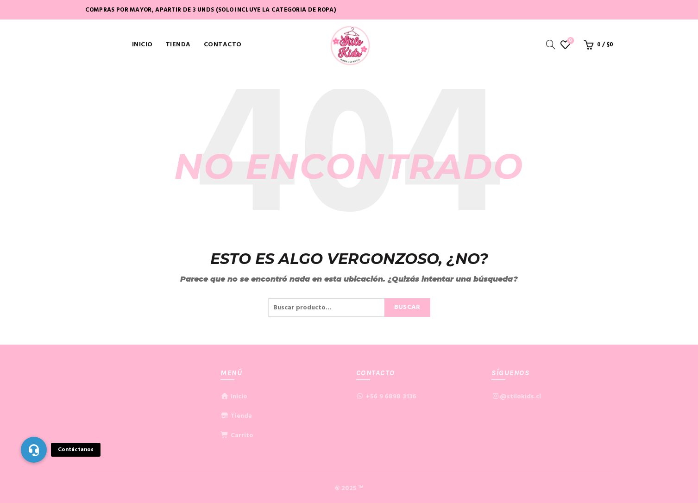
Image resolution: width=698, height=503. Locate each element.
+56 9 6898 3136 (391, 396)
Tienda (178, 44)
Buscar (407, 307)
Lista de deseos (569, 41)
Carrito (236, 435)
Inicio (142, 44)
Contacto (223, 44)
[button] (34, 450)
